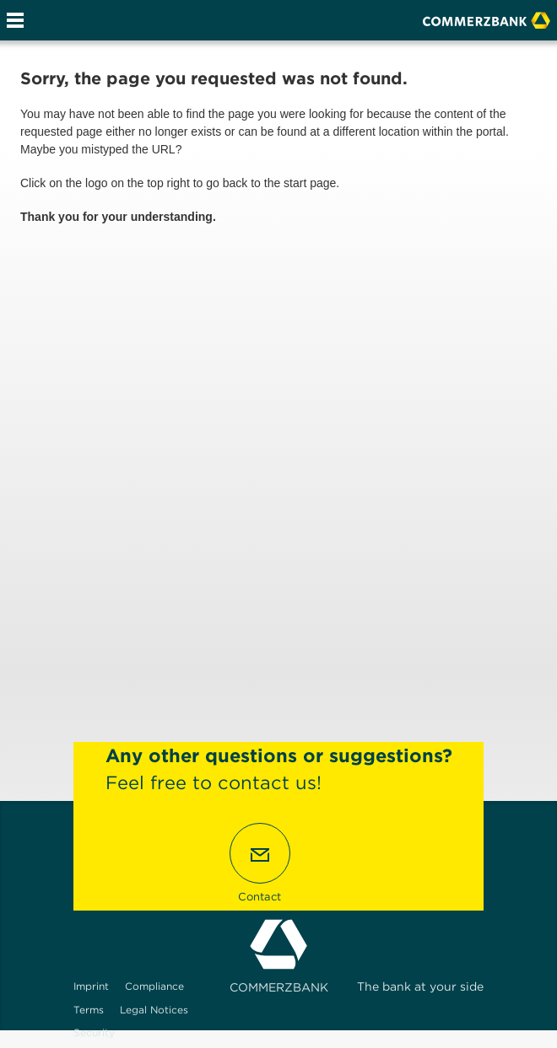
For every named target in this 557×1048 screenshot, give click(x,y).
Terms (88, 1009)
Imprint (91, 986)
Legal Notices (154, 1009)
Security (94, 1032)
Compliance (154, 986)
